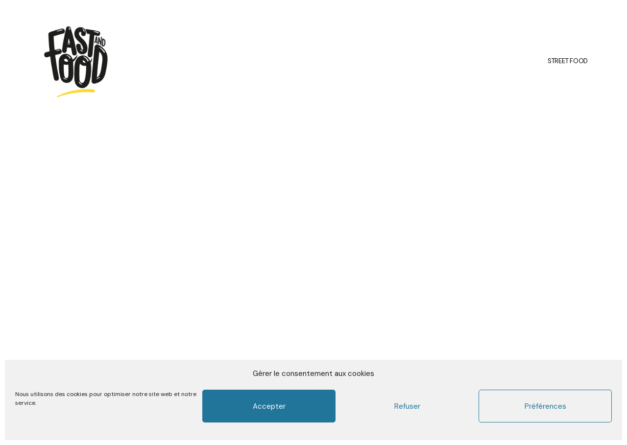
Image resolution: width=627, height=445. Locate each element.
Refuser (407, 406)
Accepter (269, 406)
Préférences (545, 406)
